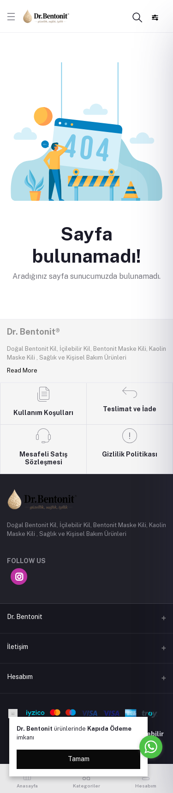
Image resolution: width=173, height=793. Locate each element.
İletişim (17, 646)
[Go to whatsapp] (150, 746)
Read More (22, 370)
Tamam (78, 759)
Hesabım (20, 676)
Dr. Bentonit (24, 616)
